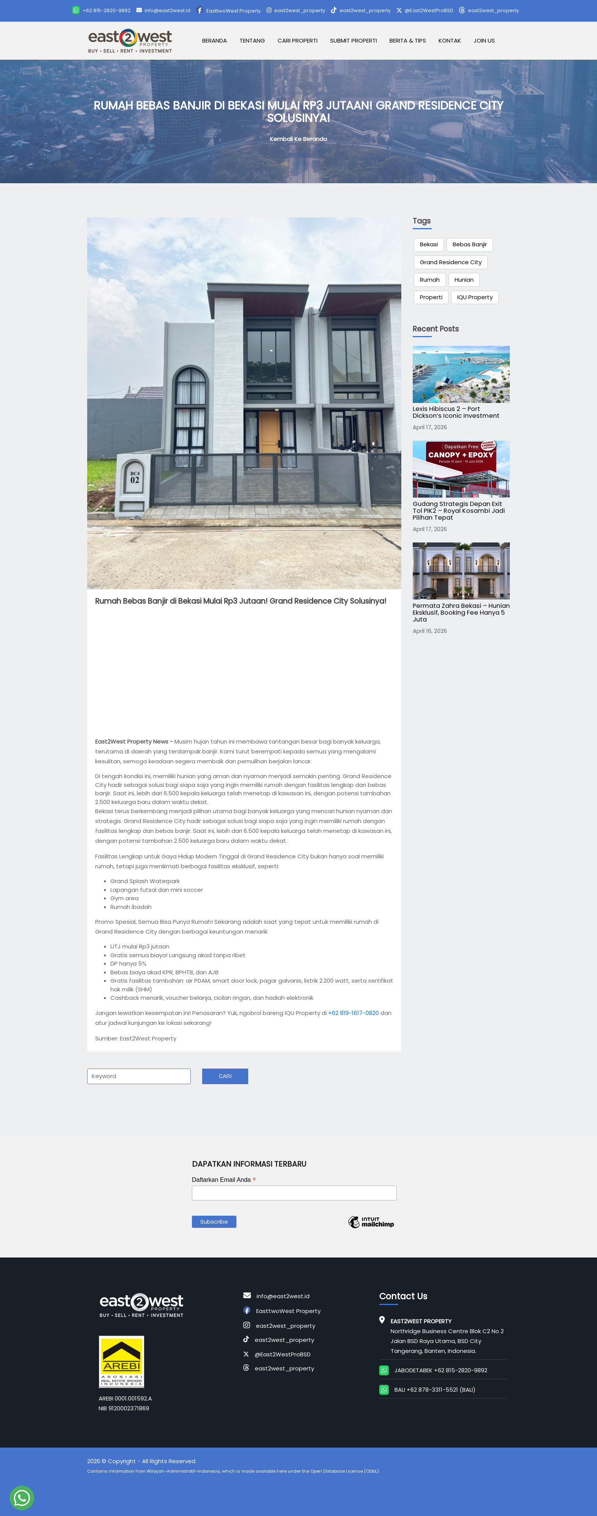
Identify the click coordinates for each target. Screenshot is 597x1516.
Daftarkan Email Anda (224, 1180)
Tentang (252, 40)
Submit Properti (353, 40)
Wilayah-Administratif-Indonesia (183, 1471)
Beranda (214, 40)
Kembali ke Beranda (298, 139)
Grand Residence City (451, 262)
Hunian (464, 280)
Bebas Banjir (470, 244)
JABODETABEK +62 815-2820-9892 (440, 1370)
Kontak (450, 40)
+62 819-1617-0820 (353, 1013)
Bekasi (429, 244)
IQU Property (475, 297)
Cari (225, 1076)
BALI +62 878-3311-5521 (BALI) (435, 1390)
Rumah (430, 280)
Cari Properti (298, 40)
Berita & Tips (407, 40)
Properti (431, 297)
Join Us (484, 40)
